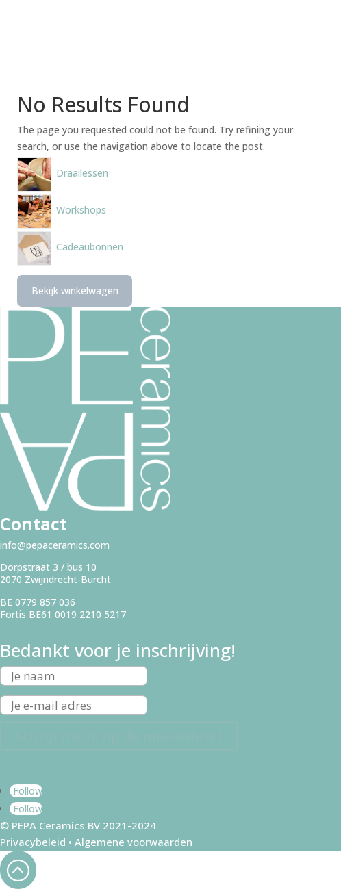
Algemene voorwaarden (133, 842)
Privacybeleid (33, 842)
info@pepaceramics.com (55, 545)
